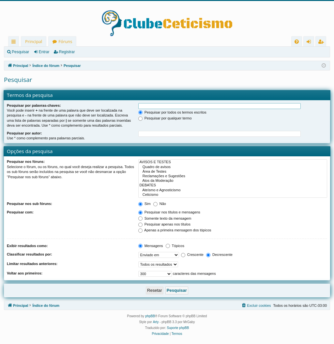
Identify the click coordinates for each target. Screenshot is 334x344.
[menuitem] (297, 42)
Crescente (192, 255)
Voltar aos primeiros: (24, 273)
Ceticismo (232, 195)
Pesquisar (20, 52)
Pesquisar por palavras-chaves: (34, 105)
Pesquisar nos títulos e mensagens (169, 212)
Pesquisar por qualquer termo (165, 118)
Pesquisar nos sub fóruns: (29, 204)
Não (159, 204)
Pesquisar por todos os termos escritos (172, 112)
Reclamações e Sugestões (232, 176)
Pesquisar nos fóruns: (26, 162)
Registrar (67, 52)
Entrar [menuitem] (310, 43)
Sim (144, 204)
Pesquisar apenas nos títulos (164, 224)
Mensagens (150, 246)
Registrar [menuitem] (322, 43)
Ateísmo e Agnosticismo (232, 190)
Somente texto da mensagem (164, 218)
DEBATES (232, 185)
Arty (156, 322)
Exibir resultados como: (27, 246)
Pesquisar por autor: (24, 133)
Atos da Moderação (232, 181)
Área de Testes (232, 171)
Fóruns (65, 41)
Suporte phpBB (178, 328)
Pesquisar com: (20, 212)
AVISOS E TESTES (232, 162)
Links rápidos (15, 43)
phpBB (150, 316)
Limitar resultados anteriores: (32, 264)
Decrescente (219, 255)
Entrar (44, 52)
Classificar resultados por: (29, 254)
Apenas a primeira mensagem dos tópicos (174, 230)
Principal (33, 41)
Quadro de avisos (232, 167)
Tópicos (175, 246)
